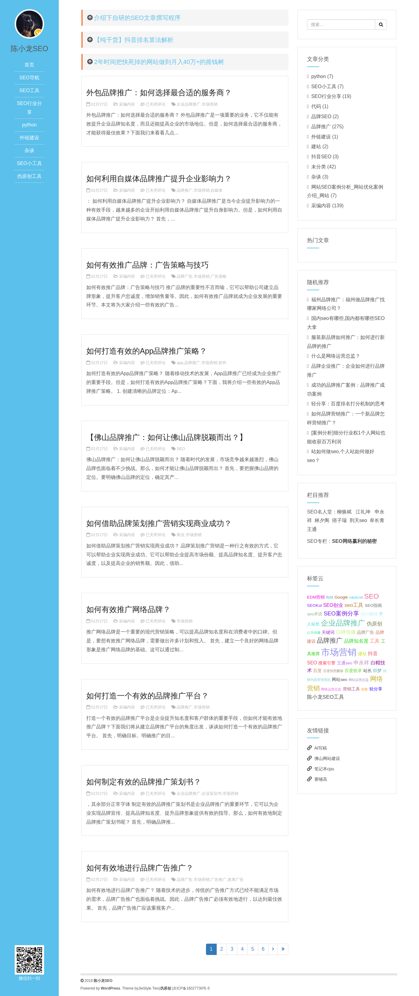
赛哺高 (320, 779)
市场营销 (210, 104)
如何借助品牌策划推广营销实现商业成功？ (159, 523)
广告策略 (218, 276)
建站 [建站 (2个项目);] (362, 654)
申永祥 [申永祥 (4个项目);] (361, 663)
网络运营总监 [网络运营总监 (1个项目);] (331, 689)
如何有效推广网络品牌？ (128, 609)
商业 (181, 534)
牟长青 (377, 520)
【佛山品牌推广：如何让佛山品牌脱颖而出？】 (166, 437)
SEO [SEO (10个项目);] (371, 596)
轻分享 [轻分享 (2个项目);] (375, 689)
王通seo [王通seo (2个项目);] (344, 663)
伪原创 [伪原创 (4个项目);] (374, 624)
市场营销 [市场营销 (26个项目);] (339, 652)
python (29, 124)
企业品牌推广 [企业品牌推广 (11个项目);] (343, 623)
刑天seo (358, 520)
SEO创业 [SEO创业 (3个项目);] (333, 605)
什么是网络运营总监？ (335, 356)
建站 (316, 146)
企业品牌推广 (188, 104)
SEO (181, 448)
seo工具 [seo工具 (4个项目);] (353, 605)
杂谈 (29, 150)
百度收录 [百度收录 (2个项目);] (353, 670)
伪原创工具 (29, 176)
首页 (29, 64)
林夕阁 (322, 520)
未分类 (318, 166)
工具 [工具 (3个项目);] (375, 641)
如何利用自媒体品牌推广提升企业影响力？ (159, 178)
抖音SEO (321, 156)
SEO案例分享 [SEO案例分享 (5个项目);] (341, 613)
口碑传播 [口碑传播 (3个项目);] (346, 632)
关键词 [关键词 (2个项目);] (328, 632)
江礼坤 (363, 511)
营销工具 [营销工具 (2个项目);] (351, 689)
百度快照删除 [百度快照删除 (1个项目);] (333, 671)
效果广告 (236, 879)
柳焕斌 (344, 511)
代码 (316, 106)
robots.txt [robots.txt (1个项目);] (356, 597)
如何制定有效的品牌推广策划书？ (143, 781)
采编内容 (127, 104)
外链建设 (29, 137)
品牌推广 (185, 190)
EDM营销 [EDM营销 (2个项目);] (316, 597)
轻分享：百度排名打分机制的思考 (348, 403)
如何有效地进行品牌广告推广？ (139, 867)
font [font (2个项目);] (329, 597)
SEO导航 (29, 77)
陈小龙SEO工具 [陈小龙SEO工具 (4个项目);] (325, 697)
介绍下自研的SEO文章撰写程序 (137, 17)
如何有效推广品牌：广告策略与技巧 (147, 265)
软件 (222, 362)
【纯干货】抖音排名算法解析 (134, 39)
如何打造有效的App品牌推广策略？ (146, 351)
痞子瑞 (339, 520)
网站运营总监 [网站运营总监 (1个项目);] (359, 680)
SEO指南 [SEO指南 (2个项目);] (373, 605)
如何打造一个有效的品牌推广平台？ (147, 695)
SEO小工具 (29, 163)
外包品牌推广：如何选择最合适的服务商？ (159, 92)
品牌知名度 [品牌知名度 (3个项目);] (356, 641)
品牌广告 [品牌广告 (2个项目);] (365, 632)
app (180, 362)
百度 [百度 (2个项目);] (317, 670)
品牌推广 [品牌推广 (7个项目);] (329, 640)
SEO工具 (29, 90)
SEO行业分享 (326, 96)
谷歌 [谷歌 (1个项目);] (364, 689)
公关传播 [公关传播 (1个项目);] (313, 632)
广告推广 (218, 879)
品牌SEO (321, 116)
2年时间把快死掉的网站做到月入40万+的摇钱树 (159, 61)
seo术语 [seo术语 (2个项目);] (314, 614)
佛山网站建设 (327, 758)
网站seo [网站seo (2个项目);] (339, 679)
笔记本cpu (324, 768)
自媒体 (217, 190)
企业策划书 (212, 793)
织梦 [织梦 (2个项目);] (377, 670)
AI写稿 (320, 748)
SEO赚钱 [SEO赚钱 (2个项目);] (369, 614)
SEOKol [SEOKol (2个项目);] (314, 605)
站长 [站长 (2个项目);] (367, 670)
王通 (312, 529)
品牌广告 (185, 276)
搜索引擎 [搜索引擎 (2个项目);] (326, 663)
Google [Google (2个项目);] (341, 597)
